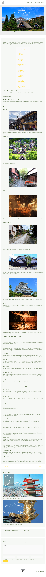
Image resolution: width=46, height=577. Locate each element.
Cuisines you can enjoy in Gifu (21, 64)
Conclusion (18, 87)
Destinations (37, 2)
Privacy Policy (7, 572)
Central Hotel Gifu (20, 83)
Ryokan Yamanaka (20, 81)
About (33, 2)
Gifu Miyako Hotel (20, 76)
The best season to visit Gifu (21, 50)
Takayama (19, 53)
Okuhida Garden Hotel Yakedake (22, 85)
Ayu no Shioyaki (20, 70)
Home (29, 2)
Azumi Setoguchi (20, 80)
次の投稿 (39, 466)
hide (24, 47)
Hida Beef (19, 65)
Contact (43, 2)
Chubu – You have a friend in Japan (13, 534)
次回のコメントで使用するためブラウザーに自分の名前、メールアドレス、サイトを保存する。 (19, 560)
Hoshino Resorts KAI (21, 82)
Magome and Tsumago (21, 58)
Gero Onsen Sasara (21, 86)
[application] (39, 2)
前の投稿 (7, 466)
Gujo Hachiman (20, 55)
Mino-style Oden (20, 72)
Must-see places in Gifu (20, 52)
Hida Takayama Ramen (21, 71)
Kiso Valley (19, 61)
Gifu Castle (19, 60)
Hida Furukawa (20, 59)
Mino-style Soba (20, 66)
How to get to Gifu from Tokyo (21, 49)
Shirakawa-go (20, 54)
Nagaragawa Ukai (20, 63)
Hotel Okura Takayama (21, 77)
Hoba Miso (19, 69)
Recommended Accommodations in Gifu (23, 74)
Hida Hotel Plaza (20, 75)
